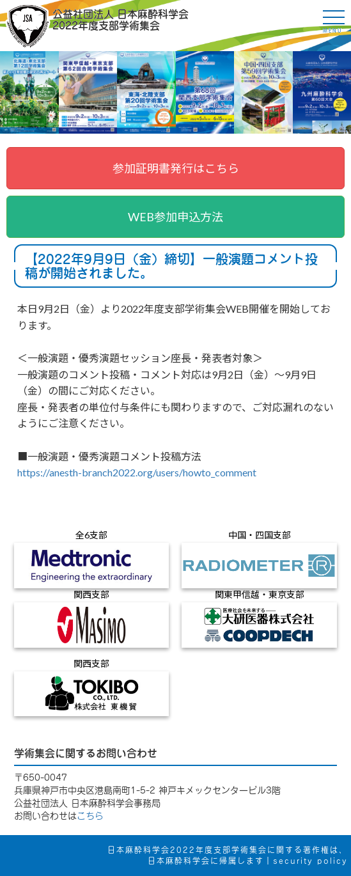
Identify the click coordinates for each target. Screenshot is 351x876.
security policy (310, 860)
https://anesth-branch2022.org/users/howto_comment (136, 472)
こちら (90, 815)
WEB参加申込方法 (175, 217)
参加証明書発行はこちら (176, 168)
